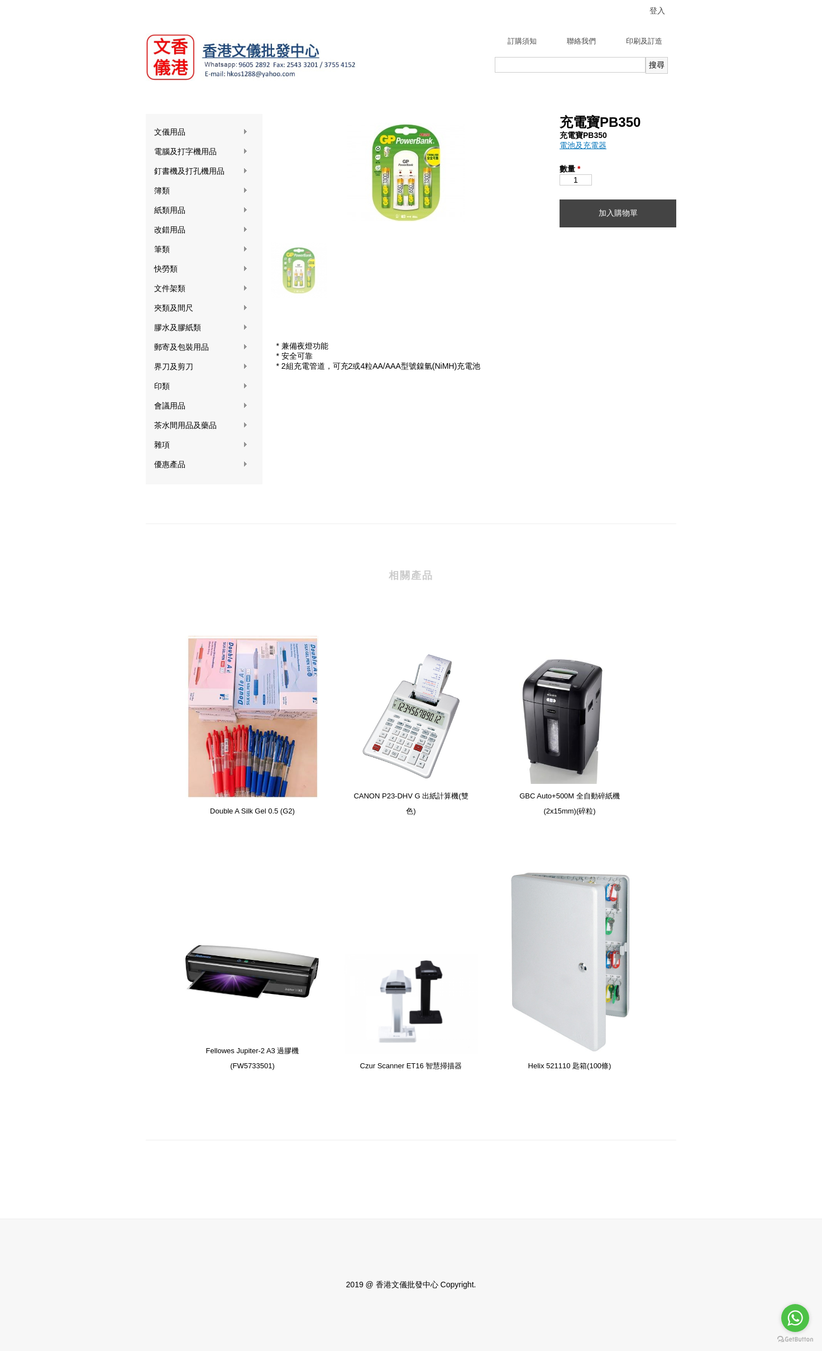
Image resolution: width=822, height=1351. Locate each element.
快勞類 (201, 269)
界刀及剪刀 (201, 367)
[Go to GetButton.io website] (795, 1339)
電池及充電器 (583, 145)
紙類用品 (201, 210)
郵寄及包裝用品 (201, 347)
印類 (201, 386)
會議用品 (201, 406)
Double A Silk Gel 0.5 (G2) (252, 811)
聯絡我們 (581, 41)
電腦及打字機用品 (201, 151)
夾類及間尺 (201, 308)
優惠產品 (201, 464)
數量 (570, 168)
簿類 (201, 191)
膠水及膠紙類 (201, 327)
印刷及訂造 (644, 41)
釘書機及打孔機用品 (201, 171)
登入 (657, 10)
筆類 (201, 249)
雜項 (201, 445)
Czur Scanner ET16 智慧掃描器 (411, 1066)
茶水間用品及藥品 (201, 425)
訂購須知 (522, 41)
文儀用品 (201, 132)
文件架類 (201, 288)
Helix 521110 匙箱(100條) (569, 1066)
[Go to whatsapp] (795, 1318)
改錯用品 (201, 230)
